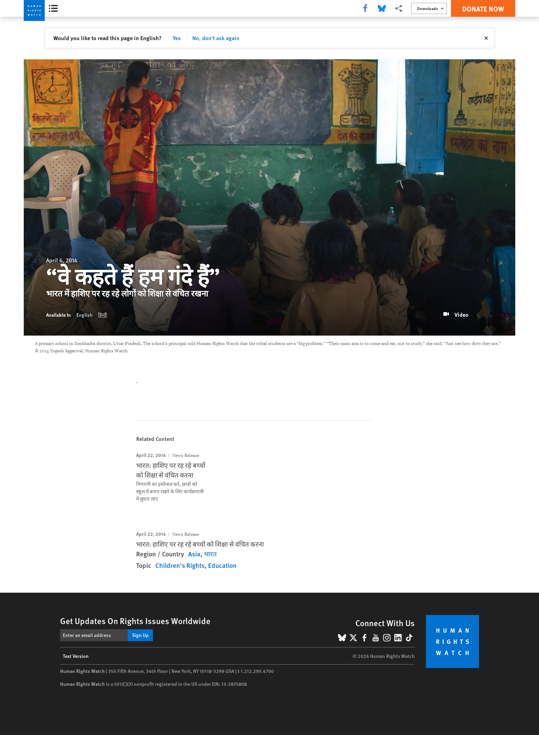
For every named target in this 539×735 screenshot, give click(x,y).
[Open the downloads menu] (429, 8)
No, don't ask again (215, 38)
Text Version (76, 655)
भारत (210, 553)
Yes (177, 38)
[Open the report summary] (53, 8)
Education (222, 565)
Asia (194, 553)
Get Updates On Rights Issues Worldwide (135, 621)
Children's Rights (180, 565)
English (84, 314)
